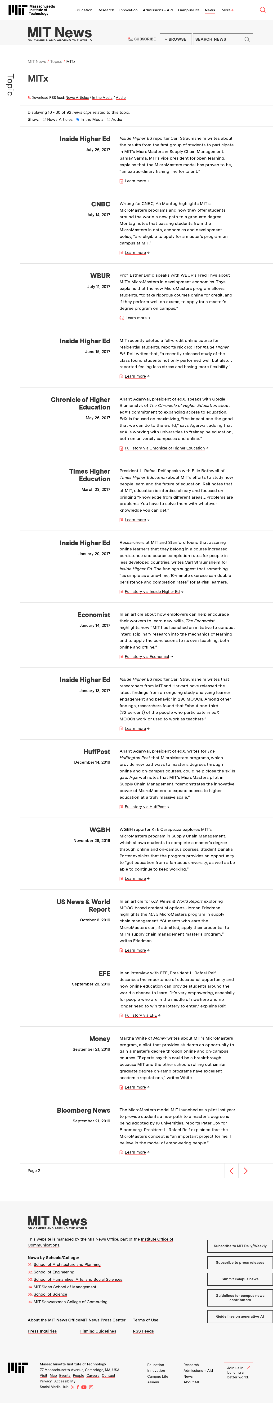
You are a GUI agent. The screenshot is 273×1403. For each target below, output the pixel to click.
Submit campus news (240, 1279)
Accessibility (65, 1381)
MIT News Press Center (103, 1320)
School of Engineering (54, 1272)
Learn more (135, 181)
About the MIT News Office (54, 1320)
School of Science (50, 1294)
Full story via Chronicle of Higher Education (165, 448)
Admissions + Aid (158, 10)
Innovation (128, 10)
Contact (108, 1375)
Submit (247, 39)
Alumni (153, 1382)
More (227, 10)
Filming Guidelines (98, 1331)
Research (106, 10)
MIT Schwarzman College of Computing (70, 1301)
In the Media (102, 98)
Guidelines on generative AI (240, 1316)
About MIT (192, 1382)
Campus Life (189, 10)
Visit (43, 1375)
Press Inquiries (42, 1331)
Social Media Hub (54, 1387)
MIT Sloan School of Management (65, 1287)
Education (83, 10)
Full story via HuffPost (145, 806)
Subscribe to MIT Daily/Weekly (240, 1246)
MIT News (37, 61)
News (210, 10)
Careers (92, 1375)
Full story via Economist (147, 656)
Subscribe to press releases (240, 1262)
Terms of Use (145, 1320)
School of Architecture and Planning (67, 1264)
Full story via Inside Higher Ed (152, 591)
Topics (56, 61)
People (78, 1375)
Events (65, 1375)
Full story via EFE (141, 1015)
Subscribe (145, 39)
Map (53, 1375)
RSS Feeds (143, 1331)
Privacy (46, 1381)
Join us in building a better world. (238, 1372)
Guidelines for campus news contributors (240, 1298)
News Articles (77, 98)
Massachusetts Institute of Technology (73, 1364)
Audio (121, 98)
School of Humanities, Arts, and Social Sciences (78, 1279)
